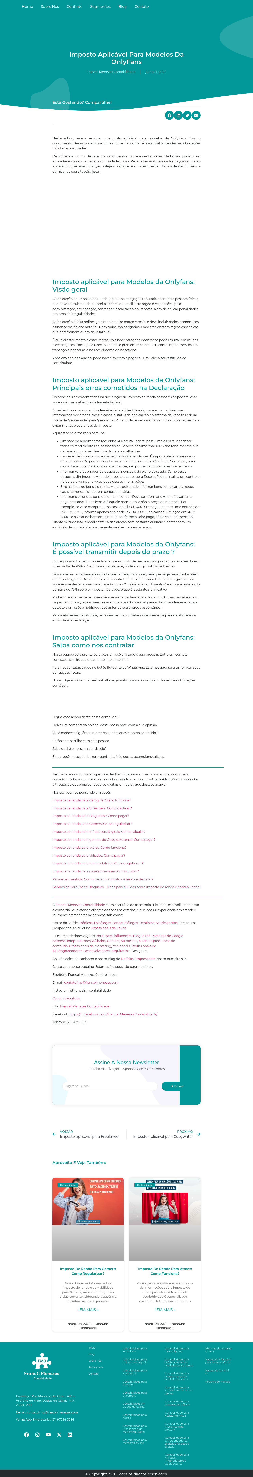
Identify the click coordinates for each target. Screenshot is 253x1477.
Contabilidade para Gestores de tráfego (177, 1403)
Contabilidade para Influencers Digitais (135, 1361)
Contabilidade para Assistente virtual (177, 1414)
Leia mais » (87, 1310)
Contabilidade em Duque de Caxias (134, 1405)
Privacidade (95, 1367)
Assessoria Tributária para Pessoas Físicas (218, 1361)
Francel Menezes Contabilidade (84, 1006)
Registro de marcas (217, 1381)
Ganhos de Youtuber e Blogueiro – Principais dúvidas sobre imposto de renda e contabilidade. (126, 887)
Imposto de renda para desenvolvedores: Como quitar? (95, 871)
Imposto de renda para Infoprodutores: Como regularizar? (97, 863)
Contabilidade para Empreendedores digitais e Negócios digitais (177, 1442)
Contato (142, 6)
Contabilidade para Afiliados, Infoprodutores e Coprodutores (177, 1459)
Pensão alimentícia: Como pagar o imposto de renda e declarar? (102, 879)
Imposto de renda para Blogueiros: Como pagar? (90, 816)
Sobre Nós (50, 6)
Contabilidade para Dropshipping (177, 1350)
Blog (122, 6)
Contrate (74, 6)
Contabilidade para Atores (135, 1416)
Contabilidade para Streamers (135, 1394)
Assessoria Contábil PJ (217, 1372)
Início (91, 1347)
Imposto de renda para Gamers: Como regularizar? (92, 824)
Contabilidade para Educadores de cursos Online (179, 1390)
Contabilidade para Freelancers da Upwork (177, 1426)
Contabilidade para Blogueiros (135, 1372)
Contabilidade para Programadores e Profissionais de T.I (177, 1376)
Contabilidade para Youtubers (135, 1350)
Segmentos (100, 6)
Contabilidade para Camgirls (135, 1383)
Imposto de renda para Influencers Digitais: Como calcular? (99, 832)
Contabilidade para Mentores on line (135, 1441)
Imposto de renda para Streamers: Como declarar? (92, 808)
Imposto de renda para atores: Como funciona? (89, 847)
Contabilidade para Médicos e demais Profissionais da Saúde (179, 1362)
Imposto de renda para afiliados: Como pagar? (88, 855)
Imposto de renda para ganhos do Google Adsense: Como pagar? (103, 840)
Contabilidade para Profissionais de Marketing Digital (135, 1428)
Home (27, 6)
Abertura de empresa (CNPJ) (218, 1350)
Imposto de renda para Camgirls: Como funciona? (91, 800)
